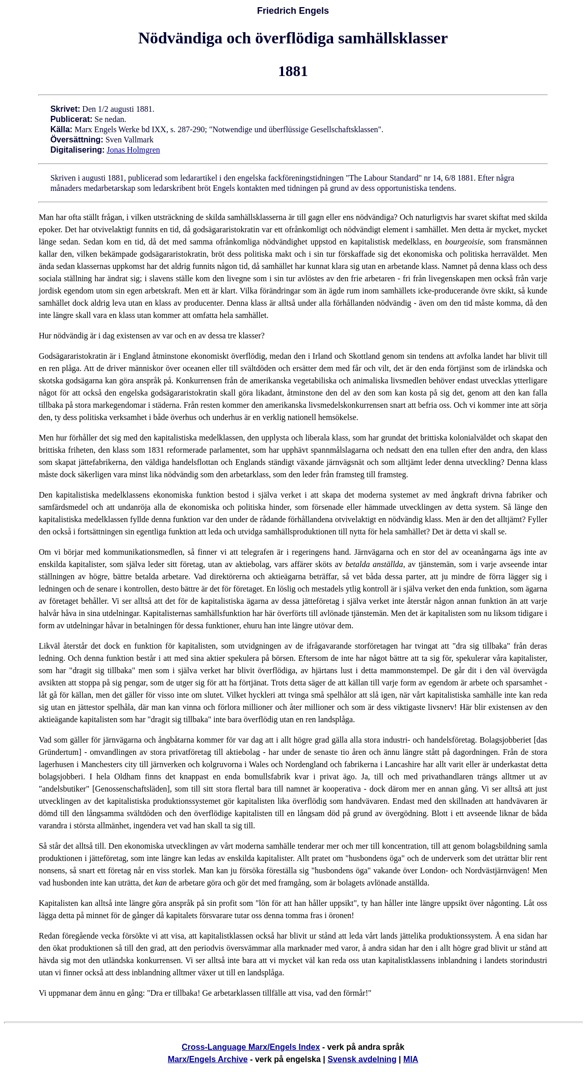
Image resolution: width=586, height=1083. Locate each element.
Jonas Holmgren (133, 149)
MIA (410, 1059)
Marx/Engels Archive (208, 1059)
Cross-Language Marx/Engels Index (251, 1047)
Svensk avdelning (361, 1059)
